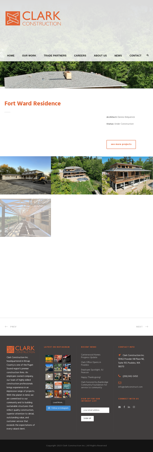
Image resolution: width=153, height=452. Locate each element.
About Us (100, 55)
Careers (80, 55)
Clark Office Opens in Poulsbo (91, 364)
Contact (135, 55)
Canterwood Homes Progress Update (90, 356)
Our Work (29, 55)
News (118, 55)
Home (10, 55)
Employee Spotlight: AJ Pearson (92, 371)
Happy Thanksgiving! (91, 377)
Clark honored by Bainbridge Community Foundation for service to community (94, 384)
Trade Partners (55, 55)
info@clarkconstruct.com (130, 387)
